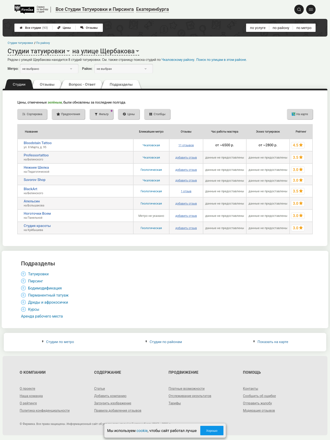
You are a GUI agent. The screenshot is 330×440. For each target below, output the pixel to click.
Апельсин (32, 201)
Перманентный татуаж (48, 295)
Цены (64, 27)
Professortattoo (36, 155)
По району (43, 43)
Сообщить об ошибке (259, 396)
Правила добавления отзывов (117, 410)
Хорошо (211, 430)
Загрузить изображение (112, 403)
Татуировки (38, 274)
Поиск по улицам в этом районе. (221, 60)
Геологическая (151, 170)
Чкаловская (151, 145)
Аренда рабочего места (42, 316)
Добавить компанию (110, 396)
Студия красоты (37, 226)
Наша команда (31, 396)
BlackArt (30, 189)
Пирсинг (35, 281)
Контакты (250, 388)
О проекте (27, 388)
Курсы (33, 309)
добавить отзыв (186, 157)
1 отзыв (186, 191)
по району (281, 28)
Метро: (13, 69)
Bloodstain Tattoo (38, 143)
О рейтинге (28, 403)
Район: (87, 69)
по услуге (258, 28)
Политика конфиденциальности (44, 410)
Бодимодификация (45, 288)
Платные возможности (186, 388)
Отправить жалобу (257, 403)
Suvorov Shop (34, 180)
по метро (304, 28)
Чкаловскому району (178, 60)
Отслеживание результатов (190, 396)
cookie (142, 430)
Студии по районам (163, 342)
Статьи (99, 388)
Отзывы (89, 27)
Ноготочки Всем (37, 213)
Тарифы (175, 403)
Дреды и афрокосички (48, 302)
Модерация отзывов (259, 410)
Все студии (34, 27)
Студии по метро (58, 342)
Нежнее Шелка (36, 167)
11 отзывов (186, 145)
